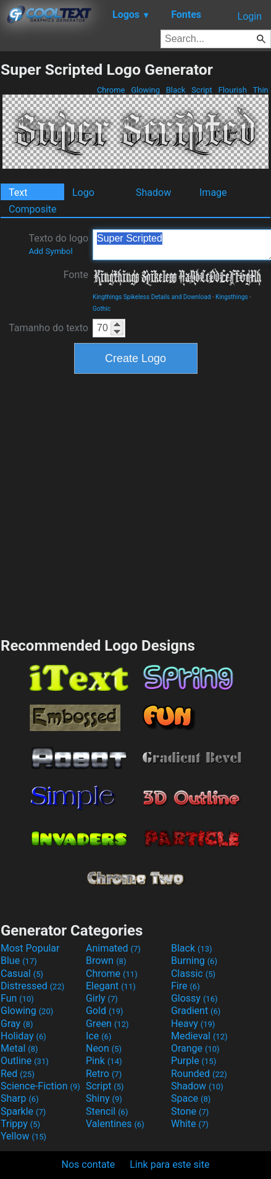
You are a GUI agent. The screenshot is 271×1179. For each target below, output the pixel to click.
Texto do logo (58, 244)
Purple (193, 1061)
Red (18, 1074)
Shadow (153, 192)
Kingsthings (231, 297)
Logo (83, 192)
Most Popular (30, 948)
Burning (194, 960)
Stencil (107, 1111)
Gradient (195, 1010)
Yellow (23, 1136)
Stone (190, 1111)
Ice (98, 1036)
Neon (104, 1048)
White (190, 1124)
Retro (104, 1074)
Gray (17, 1023)
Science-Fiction (40, 1086)
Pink (104, 1061)
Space (191, 1098)
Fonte (76, 275)
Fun (17, 998)
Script (202, 90)
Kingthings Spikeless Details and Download (152, 297)
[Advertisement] (120, 504)
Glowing (145, 90)
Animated (113, 948)
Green (107, 1023)
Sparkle (23, 1111)
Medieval (199, 1036)
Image (213, 192)
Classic (193, 973)
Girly (102, 998)
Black (175, 90)
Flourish (232, 90)
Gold (104, 1010)
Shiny (104, 1098)
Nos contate (88, 1164)
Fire (185, 986)
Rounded (199, 1074)
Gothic (101, 308)
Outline (25, 1061)
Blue (19, 960)
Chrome (111, 90)
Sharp (20, 1098)
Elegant (111, 986)
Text (18, 192)
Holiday (23, 1036)
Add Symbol (50, 251)
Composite (33, 209)
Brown (106, 960)
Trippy (20, 1124)
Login (250, 16)
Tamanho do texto (48, 328)
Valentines (115, 1124)
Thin (260, 90)
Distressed (32, 986)
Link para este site (169, 1164)
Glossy (194, 998)
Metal (19, 1048)
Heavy (193, 1023)
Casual (22, 973)
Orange (195, 1048)
